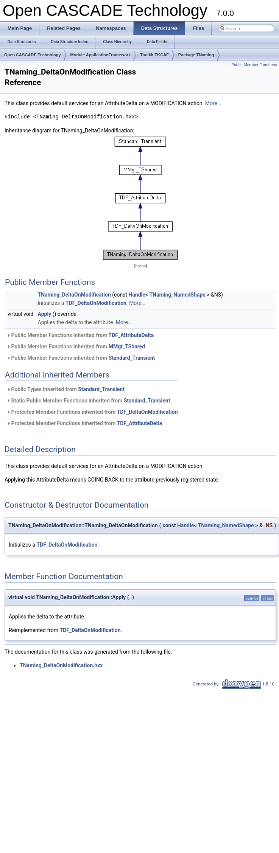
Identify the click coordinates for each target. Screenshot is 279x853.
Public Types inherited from (65, 389)
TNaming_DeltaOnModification (74, 295)
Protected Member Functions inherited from (92, 412)
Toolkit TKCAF (154, 55)
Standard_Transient (132, 358)
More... (213, 103)
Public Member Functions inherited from (80, 335)
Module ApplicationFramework (100, 55)
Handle (136, 295)
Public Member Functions (254, 64)
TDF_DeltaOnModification (95, 303)
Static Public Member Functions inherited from (88, 401)
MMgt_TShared (127, 346)
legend (140, 266)
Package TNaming (196, 55)
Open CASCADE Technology (32, 55)
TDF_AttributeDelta (131, 335)
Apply (44, 314)
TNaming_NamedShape (177, 295)
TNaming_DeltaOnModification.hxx (61, 665)
